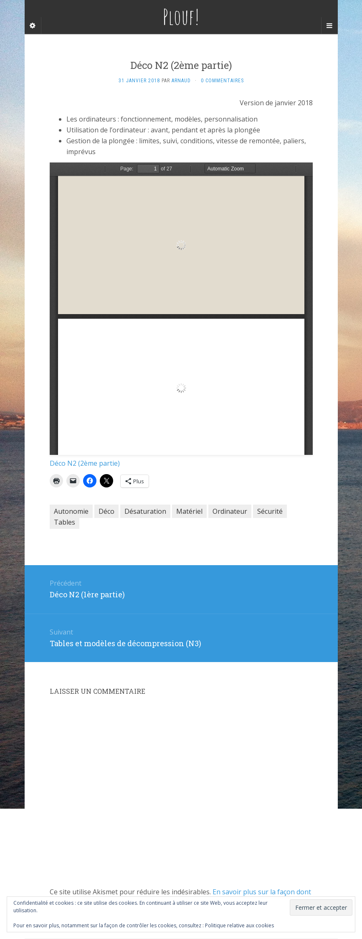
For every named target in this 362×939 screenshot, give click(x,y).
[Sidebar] (33, 25)
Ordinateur (230, 511)
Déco (106, 511)
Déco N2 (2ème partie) (85, 463)
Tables (64, 522)
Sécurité (270, 511)
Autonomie (71, 511)
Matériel (189, 511)
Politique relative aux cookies (239, 925)
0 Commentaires (222, 81)
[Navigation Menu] (329, 25)
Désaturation (145, 511)
